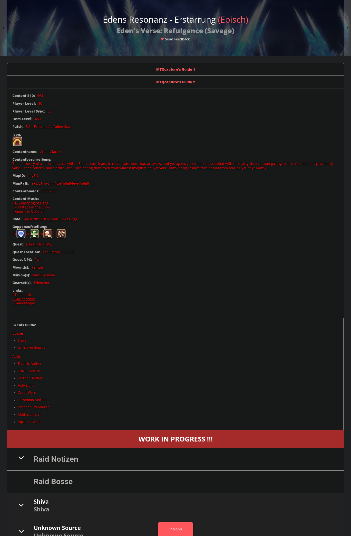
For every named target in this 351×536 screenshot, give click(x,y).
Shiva (22, 340)
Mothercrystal (29, 414)
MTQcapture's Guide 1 (175, 69)
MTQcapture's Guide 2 (175, 82)
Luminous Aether (32, 399)
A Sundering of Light (31, 203)
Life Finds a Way (39, 244)
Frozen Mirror (29, 370)
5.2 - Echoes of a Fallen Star (48, 126)
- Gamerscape (23, 303)
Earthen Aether (30, 378)
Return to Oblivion (30, 211)
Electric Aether (30, 363)
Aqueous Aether (31, 421)
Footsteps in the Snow (32, 207)
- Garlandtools (24, 299)
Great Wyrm (27, 392)
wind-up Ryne (43, 275)
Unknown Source (31, 347)
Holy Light (26, 385)
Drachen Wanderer (33, 407)
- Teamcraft (21, 294)
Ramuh (37, 267)
